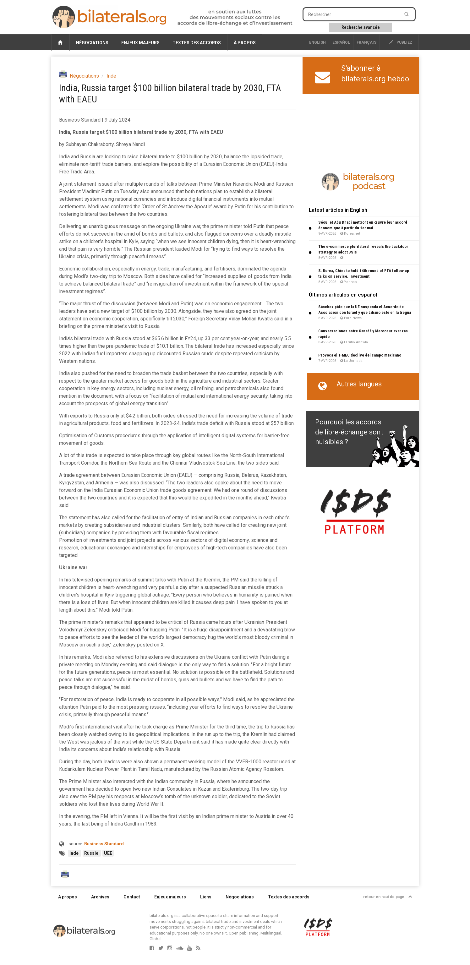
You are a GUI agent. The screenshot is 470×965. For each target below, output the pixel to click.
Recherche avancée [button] (361, 27)
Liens (205, 896)
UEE (108, 853)
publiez (400, 42)
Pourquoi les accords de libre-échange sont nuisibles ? (349, 432)
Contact (131, 896)
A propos (67, 896)
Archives (100, 896)
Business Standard (104, 843)
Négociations (92, 42)
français (366, 42)
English (317, 42)
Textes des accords (196, 42)
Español (341, 42)
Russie (91, 853)
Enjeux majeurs (140, 42)
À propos (245, 42)
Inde (111, 76)
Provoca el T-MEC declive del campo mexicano (359, 355)
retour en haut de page (387, 897)
